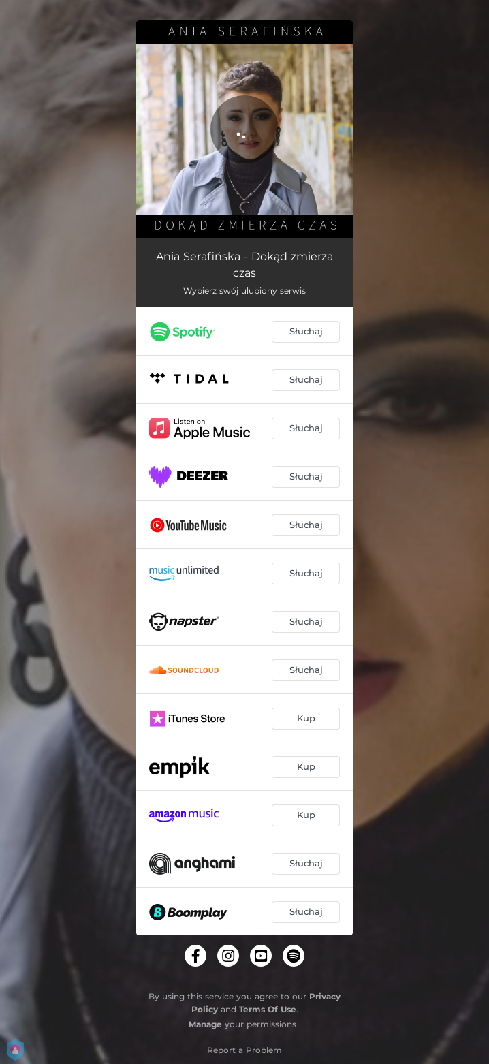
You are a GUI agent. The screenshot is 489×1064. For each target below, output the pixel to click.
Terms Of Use (267, 1009)
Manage (205, 1024)
